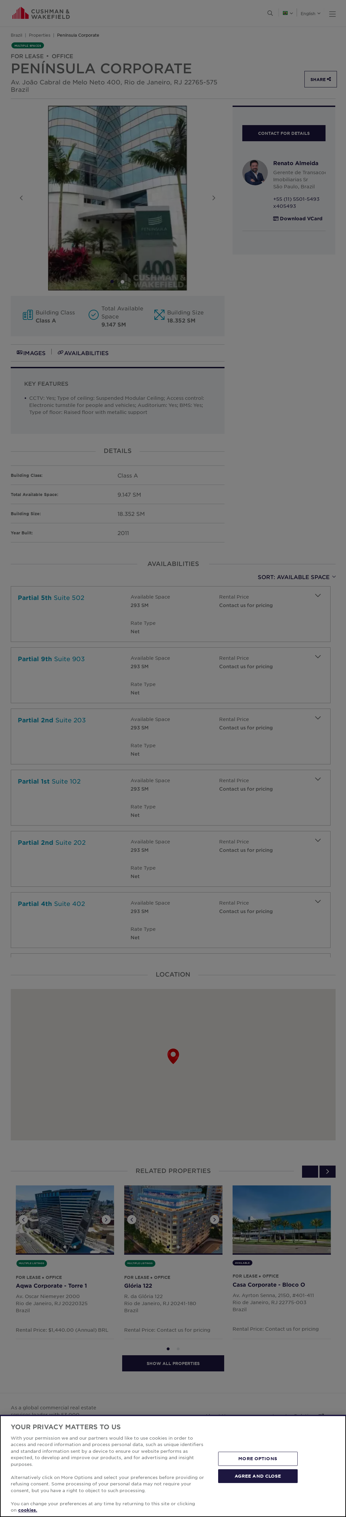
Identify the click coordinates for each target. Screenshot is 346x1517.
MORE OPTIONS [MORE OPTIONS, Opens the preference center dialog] (257, 1458)
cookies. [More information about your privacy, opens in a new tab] (27, 1510)
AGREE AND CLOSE (258, 1475)
